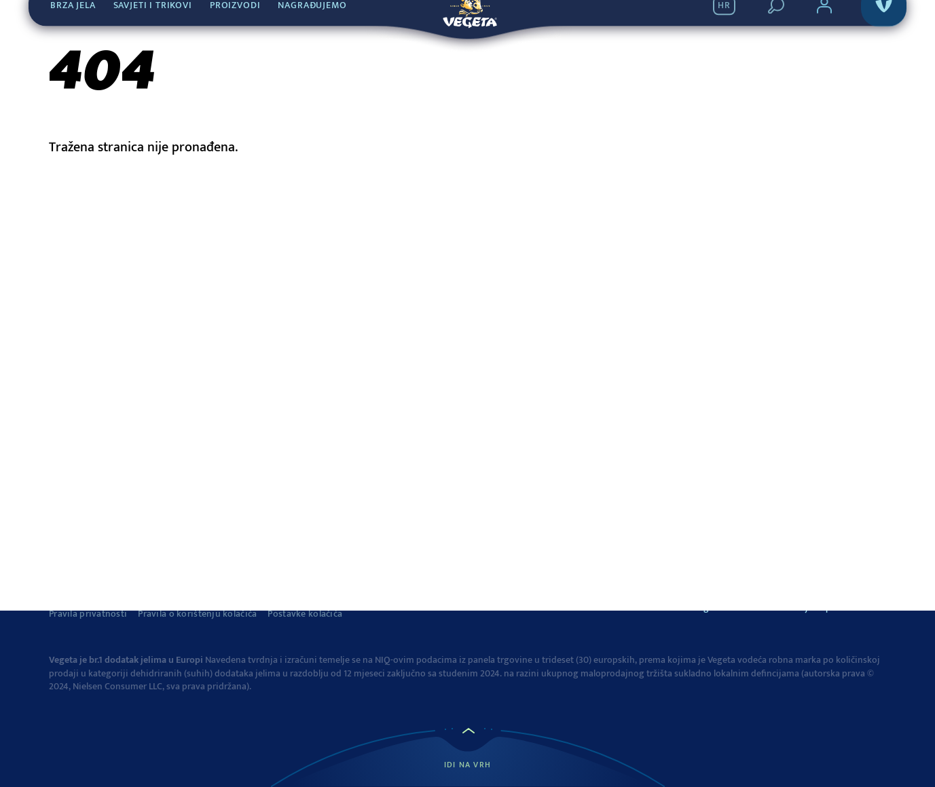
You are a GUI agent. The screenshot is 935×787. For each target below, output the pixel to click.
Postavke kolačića (305, 614)
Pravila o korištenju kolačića (197, 614)
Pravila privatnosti (88, 614)
